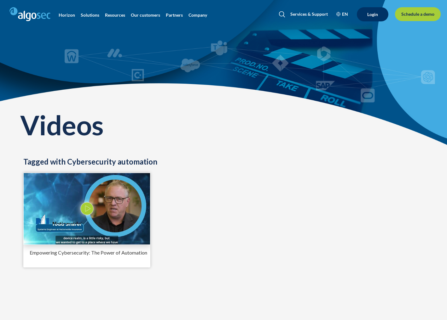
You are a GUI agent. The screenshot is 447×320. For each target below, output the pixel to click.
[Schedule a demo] (418, 14)
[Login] (372, 14)
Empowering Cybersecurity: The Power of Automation (88, 252)
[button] (67, 15)
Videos (61, 125)
